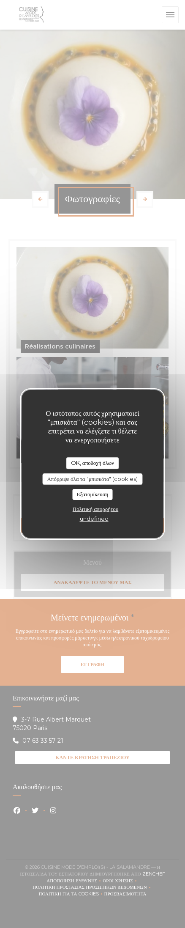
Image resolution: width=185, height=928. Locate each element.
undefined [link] (94, 518)
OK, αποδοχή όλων (92, 462)
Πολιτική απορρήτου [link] (95, 508)
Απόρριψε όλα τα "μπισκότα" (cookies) (92, 478)
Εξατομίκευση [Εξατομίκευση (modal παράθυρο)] (93, 494)
